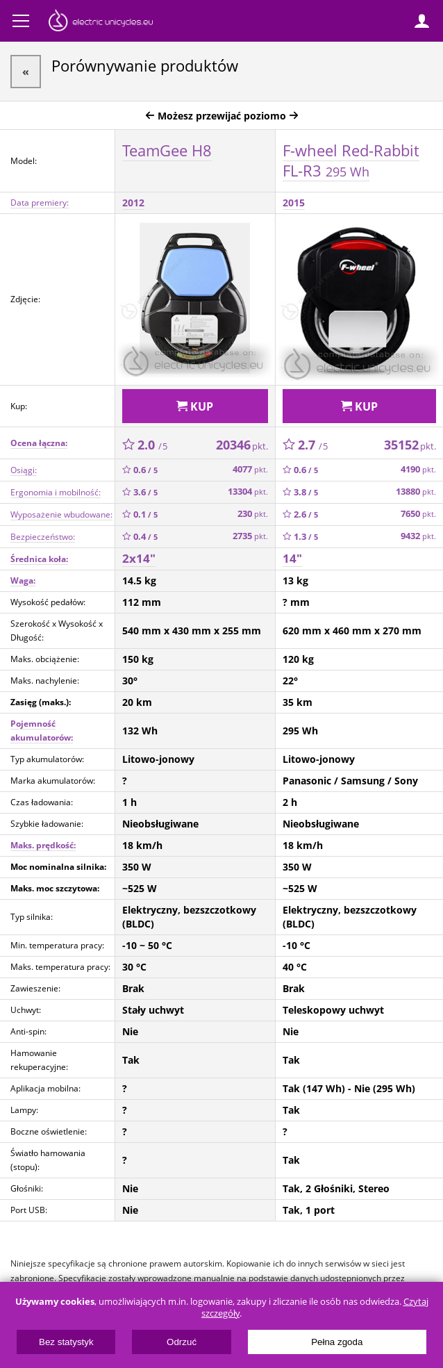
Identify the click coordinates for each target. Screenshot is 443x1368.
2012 (133, 202)
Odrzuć (182, 1342)
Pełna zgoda (336, 1342)
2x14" (139, 558)
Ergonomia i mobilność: (55, 492)
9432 (418, 536)
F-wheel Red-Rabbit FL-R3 (351, 160)
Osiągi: (23, 470)
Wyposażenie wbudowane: (61, 514)
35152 (410, 444)
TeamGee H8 (167, 150)
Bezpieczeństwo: (42, 536)
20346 (242, 444)
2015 (294, 202)
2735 (250, 536)
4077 (250, 469)
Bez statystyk (66, 1342)
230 (252, 514)
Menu (21, 21)
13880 (416, 491)
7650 (418, 514)
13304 (248, 491)
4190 (418, 469)
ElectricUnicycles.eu (101, 22)
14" (292, 558)
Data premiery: (39, 202)
